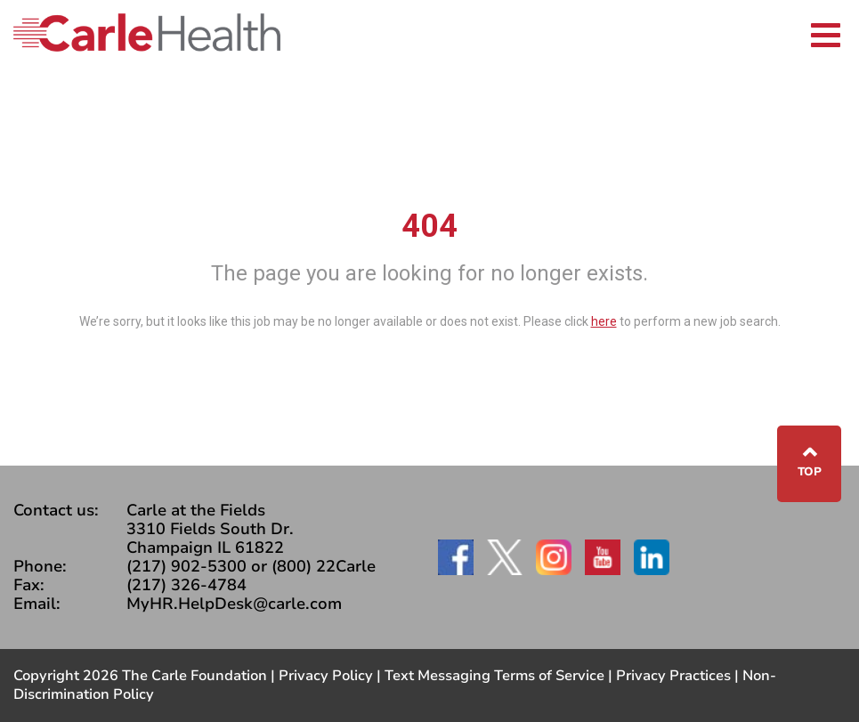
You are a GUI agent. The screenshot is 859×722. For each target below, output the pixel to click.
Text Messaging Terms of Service (494, 675)
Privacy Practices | (679, 675)
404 (429, 226)
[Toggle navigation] (825, 32)
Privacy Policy (326, 675)
